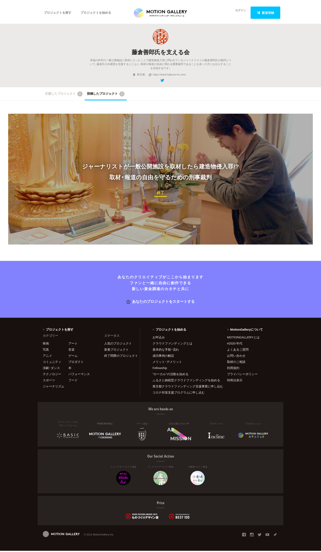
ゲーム (73, 357)
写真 (46, 350)
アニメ (47, 357)
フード (73, 381)
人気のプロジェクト (118, 344)
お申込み (159, 338)
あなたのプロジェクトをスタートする (161, 302)
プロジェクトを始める (96, 12)
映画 (46, 344)
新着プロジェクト (116, 350)
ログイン (238, 12)
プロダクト (76, 363)
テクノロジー (52, 375)
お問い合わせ (236, 357)
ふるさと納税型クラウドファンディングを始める (185, 381)
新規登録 (265, 12)
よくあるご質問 (238, 350)
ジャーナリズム (53, 387)
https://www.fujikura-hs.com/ (167, 76)
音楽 (71, 350)
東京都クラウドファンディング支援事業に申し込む (185, 387)
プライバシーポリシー (242, 375)
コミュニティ (52, 363)
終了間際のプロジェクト (119, 357)
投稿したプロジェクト (105, 95)
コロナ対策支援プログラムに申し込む (179, 393)
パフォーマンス (79, 375)
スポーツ (49, 381)
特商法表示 (234, 381)
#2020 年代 (234, 344)
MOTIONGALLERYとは (243, 338)
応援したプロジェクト (64, 95)
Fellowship (160, 369)
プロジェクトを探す (57, 12)
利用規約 (233, 369)
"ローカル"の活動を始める (171, 375)
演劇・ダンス (51, 369)
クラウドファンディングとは (172, 344)
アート (73, 344)
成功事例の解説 (163, 357)
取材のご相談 (236, 363)
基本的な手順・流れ (166, 350)
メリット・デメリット (167, 363)
